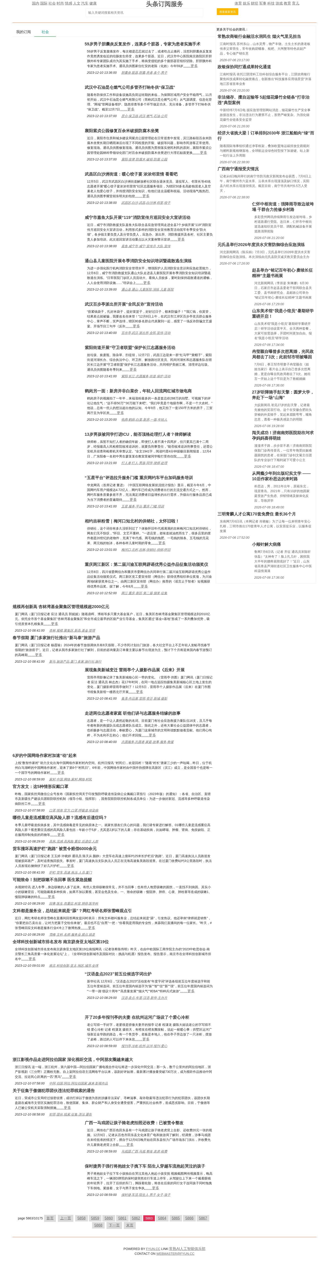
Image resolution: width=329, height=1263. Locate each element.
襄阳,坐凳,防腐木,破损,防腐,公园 (144, 159)
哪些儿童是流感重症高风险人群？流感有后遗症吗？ (60, 817)
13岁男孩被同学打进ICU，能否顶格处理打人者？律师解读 (138, 434)
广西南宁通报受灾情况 (238, 169)
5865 (176, 1218)
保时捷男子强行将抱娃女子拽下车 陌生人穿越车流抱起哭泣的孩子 (145, 1166)
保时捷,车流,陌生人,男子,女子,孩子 (145, 1195)
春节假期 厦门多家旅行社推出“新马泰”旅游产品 (56, 637)
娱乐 (246, 3)
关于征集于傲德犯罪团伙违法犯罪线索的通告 (54, 1090)
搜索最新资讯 (227, 11)
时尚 (60, 3)
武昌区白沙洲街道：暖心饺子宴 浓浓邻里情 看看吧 (131, 174)
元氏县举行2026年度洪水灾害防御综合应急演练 (261, 244)
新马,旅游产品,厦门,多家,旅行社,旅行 (75, 661)
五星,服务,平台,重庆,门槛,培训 (142, 506)
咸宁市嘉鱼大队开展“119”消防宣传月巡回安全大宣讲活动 (137, 217)
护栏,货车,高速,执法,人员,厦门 (70, 872)
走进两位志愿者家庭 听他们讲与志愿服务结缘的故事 (132, 713)
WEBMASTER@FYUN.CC (175, 1253)
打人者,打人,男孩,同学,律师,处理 (144, 463)
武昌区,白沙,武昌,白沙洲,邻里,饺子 (145, 203)
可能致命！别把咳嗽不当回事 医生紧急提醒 (52, 879)
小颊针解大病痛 (266, 544)
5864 (162, 1218)
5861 (122, 1218)
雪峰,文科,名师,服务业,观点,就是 (72, 934)
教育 (287, 3)
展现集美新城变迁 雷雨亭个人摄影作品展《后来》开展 (135, 670)
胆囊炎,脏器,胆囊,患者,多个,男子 (144, 72)
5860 (109, 1218)
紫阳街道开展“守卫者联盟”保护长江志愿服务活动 (130, 347)
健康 (93, 3)
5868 (98, 1225)
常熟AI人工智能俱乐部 (187, 1249)
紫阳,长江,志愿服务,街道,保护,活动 (145, 376)
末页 (129, 1225)
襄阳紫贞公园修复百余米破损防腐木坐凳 (122, 131)
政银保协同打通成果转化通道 (244, 67)
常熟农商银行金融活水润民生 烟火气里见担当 (259, 36)
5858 (81, 1218)
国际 (44, 3)
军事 (262, 3)
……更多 (190, 66)
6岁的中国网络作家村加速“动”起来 (45, 755)
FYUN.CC (153, 1249)
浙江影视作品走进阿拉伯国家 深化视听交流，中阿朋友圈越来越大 (73, 1059)
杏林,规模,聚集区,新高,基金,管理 (72, 630)
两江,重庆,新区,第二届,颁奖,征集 (144, 593)
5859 (95, 1218)
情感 (68, 3)
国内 (35, 3)
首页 (50, 1218)
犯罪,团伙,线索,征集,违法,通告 (70, 1114)
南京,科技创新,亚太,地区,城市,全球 (73, 965)
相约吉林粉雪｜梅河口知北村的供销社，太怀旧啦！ (132, 521)
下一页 (114, 1225)
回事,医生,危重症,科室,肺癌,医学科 (73, 903)
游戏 (279, 3)
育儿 (295, 3)
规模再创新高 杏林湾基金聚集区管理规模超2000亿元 (61, 606)
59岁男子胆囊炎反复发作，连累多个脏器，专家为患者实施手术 (142, 44)
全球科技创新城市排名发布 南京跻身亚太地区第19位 (61, 942)
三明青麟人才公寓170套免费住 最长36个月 (257, 514)
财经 (254, 3)
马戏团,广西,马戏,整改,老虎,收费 (144, 1151)
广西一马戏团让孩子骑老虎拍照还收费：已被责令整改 (134, 1123)
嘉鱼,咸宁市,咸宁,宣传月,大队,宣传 (145, 246)
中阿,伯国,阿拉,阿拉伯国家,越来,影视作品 (78, 1083)
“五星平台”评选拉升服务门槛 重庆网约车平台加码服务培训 (139, 477)
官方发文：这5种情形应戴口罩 (40, 786)
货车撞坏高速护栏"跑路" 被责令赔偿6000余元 (55, 848)
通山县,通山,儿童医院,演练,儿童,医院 (147, 289)
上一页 (65, 1218)
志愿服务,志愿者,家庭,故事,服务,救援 (147, 742)
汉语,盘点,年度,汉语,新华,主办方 (144, 998)
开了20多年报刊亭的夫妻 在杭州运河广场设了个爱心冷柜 (137, 1017)
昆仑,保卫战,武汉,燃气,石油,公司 (144, 116)
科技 (271, 3)
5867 (203, 1218)
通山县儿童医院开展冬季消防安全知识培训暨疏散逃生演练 (138, 261)
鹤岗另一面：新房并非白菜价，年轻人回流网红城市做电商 (138, 391)
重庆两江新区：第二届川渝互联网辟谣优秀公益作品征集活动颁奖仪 (146, 564)
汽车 (84, 3)
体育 (238, 3)
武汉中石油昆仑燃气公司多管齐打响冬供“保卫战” (130, 87)
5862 (136, 1218)
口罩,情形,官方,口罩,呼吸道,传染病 (73, 810)
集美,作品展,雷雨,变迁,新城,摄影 (144, 698)
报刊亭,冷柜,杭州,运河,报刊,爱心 (144, 1046)
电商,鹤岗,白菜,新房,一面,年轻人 (144, 419)
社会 (52, 3)
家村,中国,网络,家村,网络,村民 (70, 779)
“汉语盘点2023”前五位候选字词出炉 (118, 974)
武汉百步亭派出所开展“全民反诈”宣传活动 (124, 304)
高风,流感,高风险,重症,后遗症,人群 (73, 841)
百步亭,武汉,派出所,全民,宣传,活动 (145, 333)
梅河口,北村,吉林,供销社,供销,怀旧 (145, 549)
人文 (76, 3)
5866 (189, 1218)
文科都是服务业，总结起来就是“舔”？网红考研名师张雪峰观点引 (72, 911)
